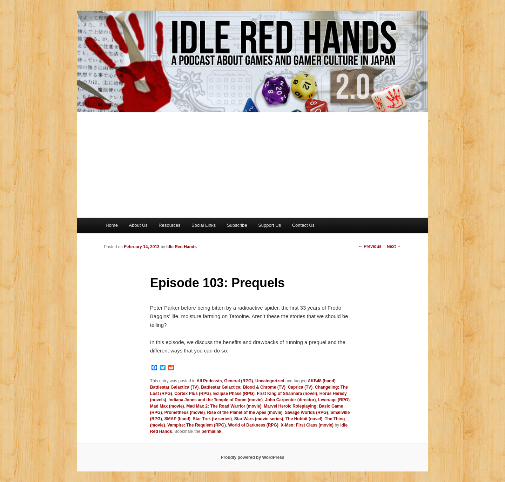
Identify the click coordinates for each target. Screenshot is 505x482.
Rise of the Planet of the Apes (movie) (245, 412)
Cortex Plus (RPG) (192, 393)
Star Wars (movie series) (258, 418)
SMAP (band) (177, 418)
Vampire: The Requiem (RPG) (196, 425)
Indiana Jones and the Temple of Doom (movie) (216, 399)
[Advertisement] (252, 165)
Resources (169, 225)
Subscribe (237, 225)
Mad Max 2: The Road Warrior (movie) (223, 406)
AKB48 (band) (321, 380)
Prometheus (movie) (184, 412)
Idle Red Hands (181, 246)
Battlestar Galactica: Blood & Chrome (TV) (243, 387)
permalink (212, 431)
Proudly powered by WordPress (252, 457)
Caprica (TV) (300, 387)
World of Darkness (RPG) (253, 425)
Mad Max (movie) (167, 406)
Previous (370, 246)
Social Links (203, 225)
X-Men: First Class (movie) (307, 425)
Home (112, 225)
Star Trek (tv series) (212, 418)
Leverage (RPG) (334, 399)
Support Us (269, 225)
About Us (138, 225)
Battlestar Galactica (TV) (174, 387)
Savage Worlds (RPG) (306, 412)
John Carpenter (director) (290, 399)
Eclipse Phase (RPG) (234, 393)
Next (394, 246)
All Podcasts (209, 380)
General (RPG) (238, 380)
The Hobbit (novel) (303, 418)
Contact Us (303, 225)
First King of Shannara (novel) (287, 393)
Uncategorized (269, 380)
